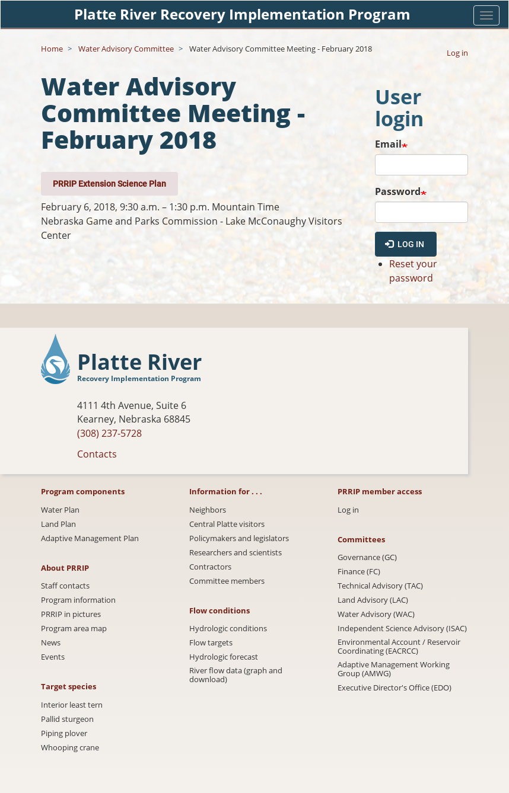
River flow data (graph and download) (235, 675)
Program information (78, 600)
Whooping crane (70, 747)
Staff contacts (65, 585)
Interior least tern (72, 705)
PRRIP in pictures (71, 614)
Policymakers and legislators (239, 538)
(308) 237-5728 (109, 433)
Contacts (97, 454)
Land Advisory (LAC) (373, 600)
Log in (457, 52)
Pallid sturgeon (67, 719)
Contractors (210, 566)
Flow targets (211, 642)
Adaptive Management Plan (90, 538)
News (51, 642)
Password (398, 191)
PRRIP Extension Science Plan (109, 183)
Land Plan (58, 524)
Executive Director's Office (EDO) (394, 687)
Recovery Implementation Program (139, 378)
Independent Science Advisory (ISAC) (402, 628)
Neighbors (207, 510)
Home (52, 48)
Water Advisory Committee (126, 48)
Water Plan (60, 510)
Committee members (227, 581)
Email (388, 144)
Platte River (139, 362)
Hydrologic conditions (228, 628)
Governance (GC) (367, 557)
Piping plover (64, 733)
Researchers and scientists (235, 552)
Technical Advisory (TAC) (380, 585)
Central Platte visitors (227, 524)
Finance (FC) (359, 571)
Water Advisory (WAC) (376, 614)
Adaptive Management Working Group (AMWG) (394, 669)
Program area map (74, 628)
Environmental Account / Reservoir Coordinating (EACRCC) (399, 646)
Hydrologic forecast (223, 657)
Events (53, 657)
